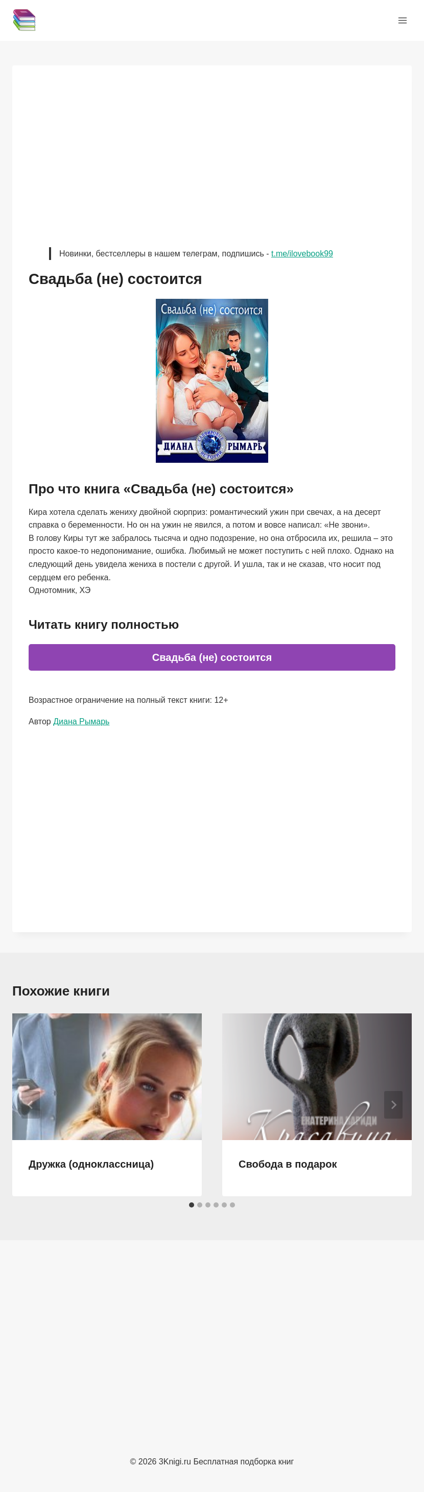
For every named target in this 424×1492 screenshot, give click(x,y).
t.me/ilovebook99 (302, 253)
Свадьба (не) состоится (212, 657)
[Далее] (393, 1105)
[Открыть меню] (402, 20)
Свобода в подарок (288, 1164)
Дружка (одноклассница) (91, 1164)
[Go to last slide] (30, 1105)
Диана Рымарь (81, 721)
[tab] (191, 1204)
